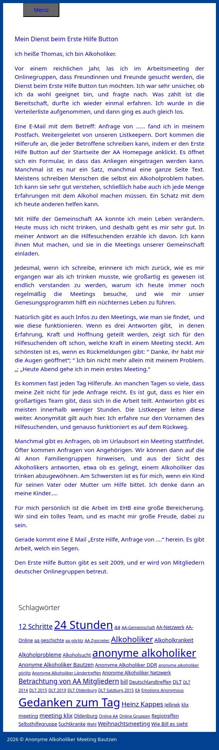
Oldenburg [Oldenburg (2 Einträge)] (86, 716)
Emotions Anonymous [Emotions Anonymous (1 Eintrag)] (163, 690)
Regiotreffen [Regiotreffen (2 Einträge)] (165, 716)
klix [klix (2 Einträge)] (185, 704)
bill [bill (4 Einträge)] (124, 681)
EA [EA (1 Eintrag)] (137, 690)
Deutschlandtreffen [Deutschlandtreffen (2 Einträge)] (150, 682)
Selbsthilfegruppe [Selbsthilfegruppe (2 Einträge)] (38, 724)
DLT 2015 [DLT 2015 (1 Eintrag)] (38, 690)
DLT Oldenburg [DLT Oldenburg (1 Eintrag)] (82, 690)
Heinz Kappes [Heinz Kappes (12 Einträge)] (142, 704)
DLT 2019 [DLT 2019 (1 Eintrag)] (57, 690)
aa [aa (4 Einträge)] (117, 627)
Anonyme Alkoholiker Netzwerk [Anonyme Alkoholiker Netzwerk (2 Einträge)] (136, 672)
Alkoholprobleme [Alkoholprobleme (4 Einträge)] (40, 654)
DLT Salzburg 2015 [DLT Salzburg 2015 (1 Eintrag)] (116, 690)
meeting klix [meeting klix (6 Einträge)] (55, 715)
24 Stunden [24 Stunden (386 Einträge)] (83, 624)
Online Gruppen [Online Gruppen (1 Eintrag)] (134, 716)
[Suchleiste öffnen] (13, 8)
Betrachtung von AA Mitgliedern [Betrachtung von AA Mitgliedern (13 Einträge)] (69, 681)
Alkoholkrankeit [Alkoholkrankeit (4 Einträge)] (173, 640)
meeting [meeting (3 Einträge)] (28, 715)
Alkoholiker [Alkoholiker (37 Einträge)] (132, 639)
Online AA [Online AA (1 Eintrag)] (108, 716)
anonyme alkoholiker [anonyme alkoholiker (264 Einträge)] (144, 653)
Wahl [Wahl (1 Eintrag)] (91, 724)
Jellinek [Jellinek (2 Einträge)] (172, 704)
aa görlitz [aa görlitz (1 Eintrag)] (74, 640)
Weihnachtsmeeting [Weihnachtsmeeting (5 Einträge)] (124, 723)
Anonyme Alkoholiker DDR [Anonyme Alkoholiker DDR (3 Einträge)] (126, 664)
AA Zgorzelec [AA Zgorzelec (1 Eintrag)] (97, 640)
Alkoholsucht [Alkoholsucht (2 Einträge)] (77, 655)
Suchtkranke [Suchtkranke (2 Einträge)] (72, 724)
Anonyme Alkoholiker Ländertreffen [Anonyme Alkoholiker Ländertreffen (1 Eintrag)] (66, 673)
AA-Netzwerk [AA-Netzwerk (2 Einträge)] (170, 627)
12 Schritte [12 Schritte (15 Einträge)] (36, 626)
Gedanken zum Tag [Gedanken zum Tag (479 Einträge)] (69, 702)
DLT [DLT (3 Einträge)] (177, 681)
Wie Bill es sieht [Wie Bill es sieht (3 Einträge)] (169, 723)
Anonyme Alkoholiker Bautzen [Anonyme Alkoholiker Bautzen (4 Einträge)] (56, 664)
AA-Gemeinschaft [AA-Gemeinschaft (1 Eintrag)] (138, 627)
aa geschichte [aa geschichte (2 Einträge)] (49, 640)
